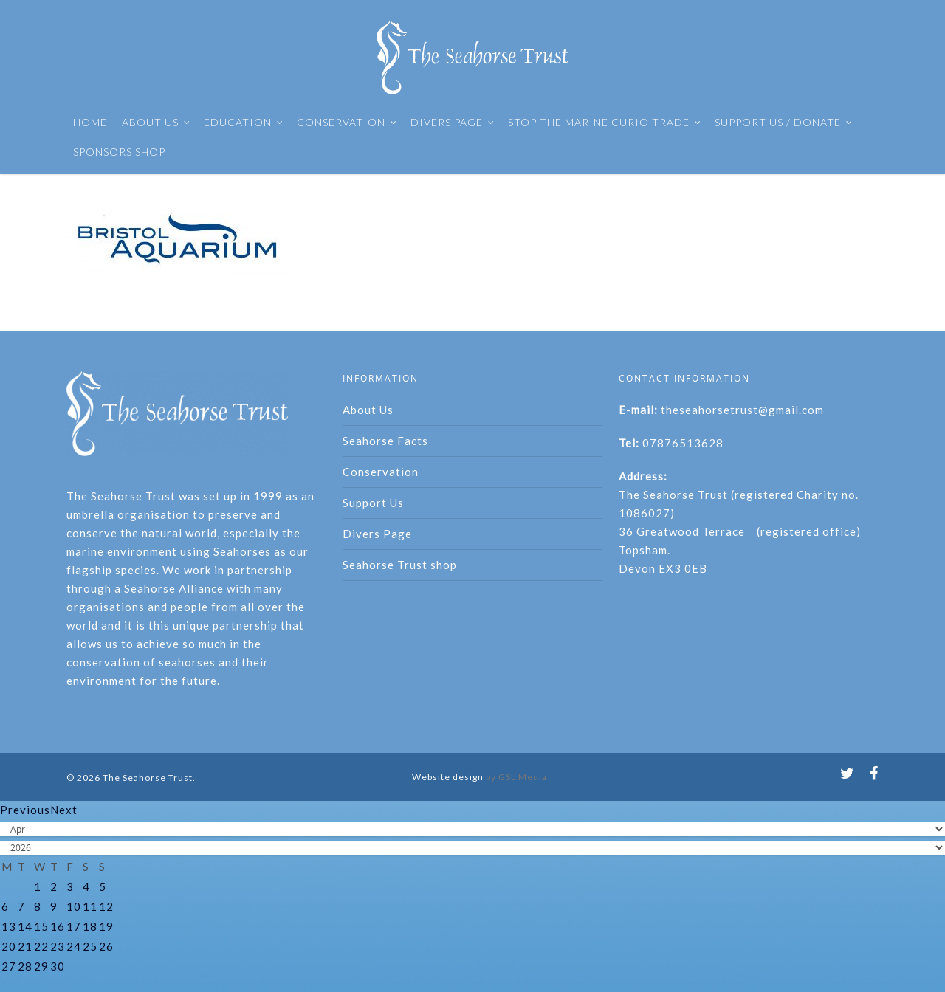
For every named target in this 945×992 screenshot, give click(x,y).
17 (73, 926)
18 (90, 926)
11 (90, 906)
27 (8, 966)
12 (106, 906)
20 (8, 946)
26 (106, 946)
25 (90, 946)
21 (25, 946)
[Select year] (472, 848)
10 (73, 906)
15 (41, 926)
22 (41, 946)
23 (57, 946)
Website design (448, 776)
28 (25, 966)
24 (73, 946)
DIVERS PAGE (452, 122)
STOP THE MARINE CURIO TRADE (604, 122)
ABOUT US (156, 122)
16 (57, 926)
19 (106, 926)
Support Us (373, 502)
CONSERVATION (347, 122)
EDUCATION (244, 122)
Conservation (381, 471)
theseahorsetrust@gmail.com (742, 409)
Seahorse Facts (385, 440)
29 (41, 966)
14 (25, 926)
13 (8, 926)
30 (57, 966)
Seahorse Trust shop (400, 564)
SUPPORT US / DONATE (784, 122)
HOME (90, 122)
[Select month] (472, 829)
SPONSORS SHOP (119, 151)
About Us (368, 409)
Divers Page (377, 533)
